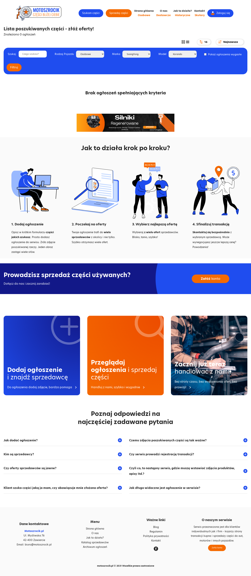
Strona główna (144, 11)
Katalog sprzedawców (95, 542)
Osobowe (144, 15)
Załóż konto (217, 548)
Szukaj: (12, 54)
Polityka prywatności (156, 536)
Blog (156, 527)
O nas (163, 11)
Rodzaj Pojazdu (64, 54)
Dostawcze (163, 15)
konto (210, 279)
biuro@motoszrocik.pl (38, 544)
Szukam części (91, 13)
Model (162, 54)
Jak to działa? (182, 11)
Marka (116, 54)
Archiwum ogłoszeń (95, 547)
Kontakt (199, 11)
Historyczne (182, 15)
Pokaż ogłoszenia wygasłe (225, 54)
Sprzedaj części (118, 13)
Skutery (200, 15)
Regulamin (156, 531)
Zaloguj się (220, 13)
